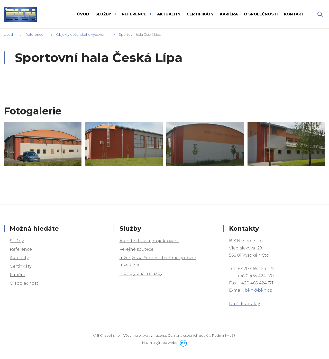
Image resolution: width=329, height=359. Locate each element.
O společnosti (25, 283)
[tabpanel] (42, 150)
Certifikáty (20, 266)
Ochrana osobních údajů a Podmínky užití (202, 335)
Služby (17, 240)
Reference (21, 249)
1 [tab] (164, 181)
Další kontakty (244, 303)
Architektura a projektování (149, 240)
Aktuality (19, 257)
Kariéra (17, 274)
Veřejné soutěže (136, 249)
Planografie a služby (141, 273)
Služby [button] (103, 14)
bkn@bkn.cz (258, 290)
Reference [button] (134, 14)
